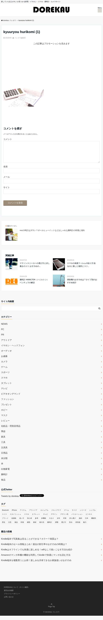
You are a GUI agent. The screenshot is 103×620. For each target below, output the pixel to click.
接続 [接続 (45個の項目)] (80, 522)
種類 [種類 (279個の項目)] (28, 526)
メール (6, 181)
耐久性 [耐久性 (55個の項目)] (41, 526)
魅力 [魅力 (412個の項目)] (84, 526)
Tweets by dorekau (10, 500)
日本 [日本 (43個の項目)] (86, 522)
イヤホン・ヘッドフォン (13, 350)
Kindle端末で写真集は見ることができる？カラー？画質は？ (29, 543)
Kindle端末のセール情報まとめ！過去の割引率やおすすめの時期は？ (34, 548)
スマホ (4, 382)
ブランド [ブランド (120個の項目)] (5, 522)
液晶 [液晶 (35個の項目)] (16, 526)
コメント (7, 139)
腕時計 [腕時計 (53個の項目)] (49, 526)
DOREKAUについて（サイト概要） (17, 591)
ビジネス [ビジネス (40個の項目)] (89, 518)
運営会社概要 (9, 595)
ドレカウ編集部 (20, 38)
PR (2, 339)
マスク (4, 419)
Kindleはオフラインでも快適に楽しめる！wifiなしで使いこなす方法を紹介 (36, 554)
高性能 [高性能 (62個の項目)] (77, 526)
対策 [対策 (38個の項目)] (64, 522)
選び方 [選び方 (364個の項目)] (63, 526)
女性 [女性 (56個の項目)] (58, 522)
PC (2, 333)
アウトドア (6, 344)
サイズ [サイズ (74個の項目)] (74, 514)
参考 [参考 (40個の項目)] (36, 522)
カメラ (4, 366)
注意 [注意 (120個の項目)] (9, 526)
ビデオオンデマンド (10, 398)
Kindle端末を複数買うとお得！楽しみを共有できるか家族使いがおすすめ (36, 564)
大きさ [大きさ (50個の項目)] (51, 522)
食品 (3, 484)
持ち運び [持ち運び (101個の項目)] (72, 522)
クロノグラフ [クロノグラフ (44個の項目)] (56, 514)
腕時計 (4, 479)
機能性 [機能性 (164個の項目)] (93, 522)
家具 (3, 441)
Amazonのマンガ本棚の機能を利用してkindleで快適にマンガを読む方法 (35, 559)
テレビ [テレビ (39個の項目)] (45, 518)
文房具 (4, 452)
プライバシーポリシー (12, 598)
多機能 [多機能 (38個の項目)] (43, 522)
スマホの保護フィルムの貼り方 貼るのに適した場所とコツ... (81, 269)
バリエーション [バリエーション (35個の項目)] (77, 518)
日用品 (4, 457)
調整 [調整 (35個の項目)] (56, 526)
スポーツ (5, 376)
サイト (6, 192)
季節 (3, 436)
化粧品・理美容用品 (10, 430)
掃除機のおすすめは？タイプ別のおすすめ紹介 (82, 285)
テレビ (4, 393)
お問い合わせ (9, 601)
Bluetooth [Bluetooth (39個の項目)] (5, 514)
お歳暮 (4, 360)
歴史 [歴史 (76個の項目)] (3, 526)
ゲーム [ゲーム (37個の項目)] (66, 514)
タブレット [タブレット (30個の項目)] (36, 518)
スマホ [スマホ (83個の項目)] (26, 518)
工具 (3, 446)
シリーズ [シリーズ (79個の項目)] (83, 514)
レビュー (5, 425)
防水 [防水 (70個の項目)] (70, 526)
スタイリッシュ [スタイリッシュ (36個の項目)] (15, 518)
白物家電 (5, 473)
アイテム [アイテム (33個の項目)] (23, 514)
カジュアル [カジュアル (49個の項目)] (44, 514)
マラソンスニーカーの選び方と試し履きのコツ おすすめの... (35, 269)
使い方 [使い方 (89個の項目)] (21, 522)
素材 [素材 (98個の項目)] (34, 526)
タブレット (6, 387)
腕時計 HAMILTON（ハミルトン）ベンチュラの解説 (34, 285)
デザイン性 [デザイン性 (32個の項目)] (64, 518)
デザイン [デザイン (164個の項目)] (54, 518)
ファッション (7, 403)
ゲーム (4, 371)
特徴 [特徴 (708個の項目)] (22, 526)
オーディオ (6, 355)
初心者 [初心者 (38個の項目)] (29, 522)
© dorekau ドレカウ (51, 616)
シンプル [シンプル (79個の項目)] (92, 514)
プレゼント (6, 409)
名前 (5, 171)
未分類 (4, 462)
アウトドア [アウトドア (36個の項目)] (33, 514)
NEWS (4, 328)
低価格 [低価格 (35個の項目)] (13, 522)
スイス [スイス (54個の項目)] (4, 518)
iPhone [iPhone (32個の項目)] (14, 514)
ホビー (4, 414)
